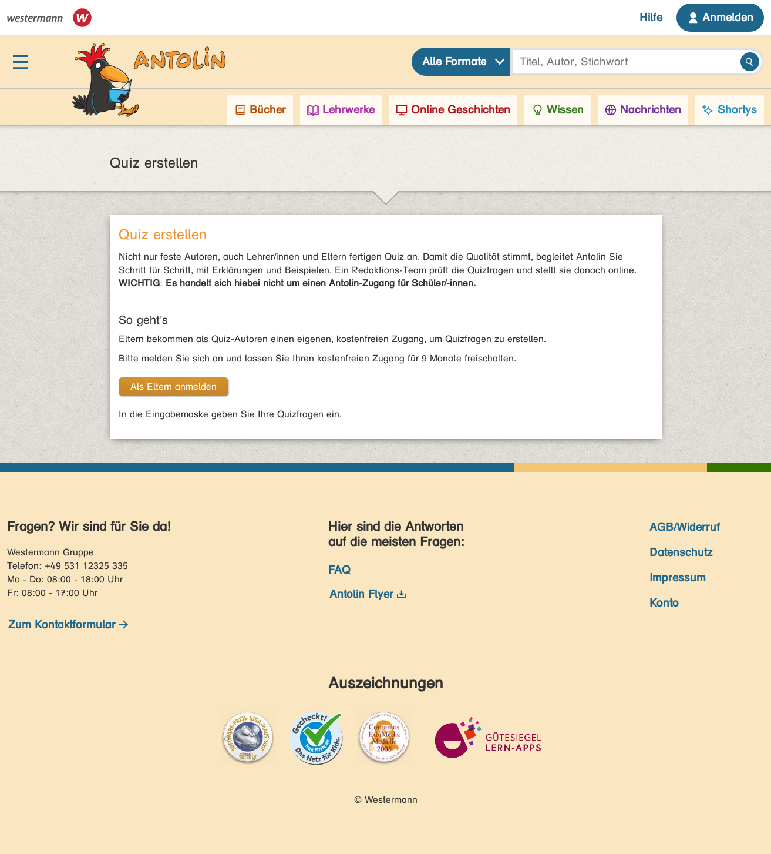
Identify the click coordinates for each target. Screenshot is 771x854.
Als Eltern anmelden (173, 386)
